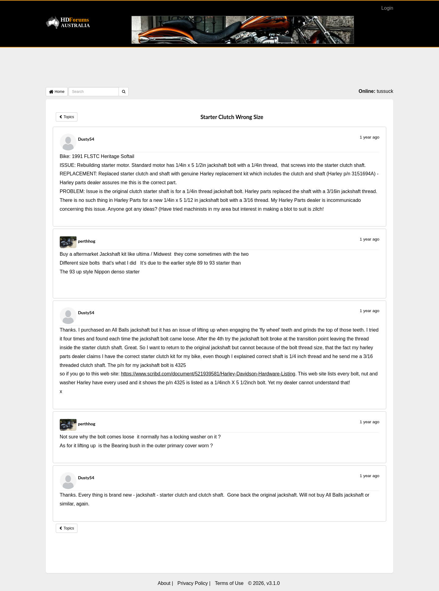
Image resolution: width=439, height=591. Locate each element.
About (164, 583)
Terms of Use (229, 583)
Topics (66, 117)
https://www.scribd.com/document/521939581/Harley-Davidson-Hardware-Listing (208, 373)
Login (387, 8)
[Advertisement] (219, 69)
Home (56, 92)
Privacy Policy (192, 583)
